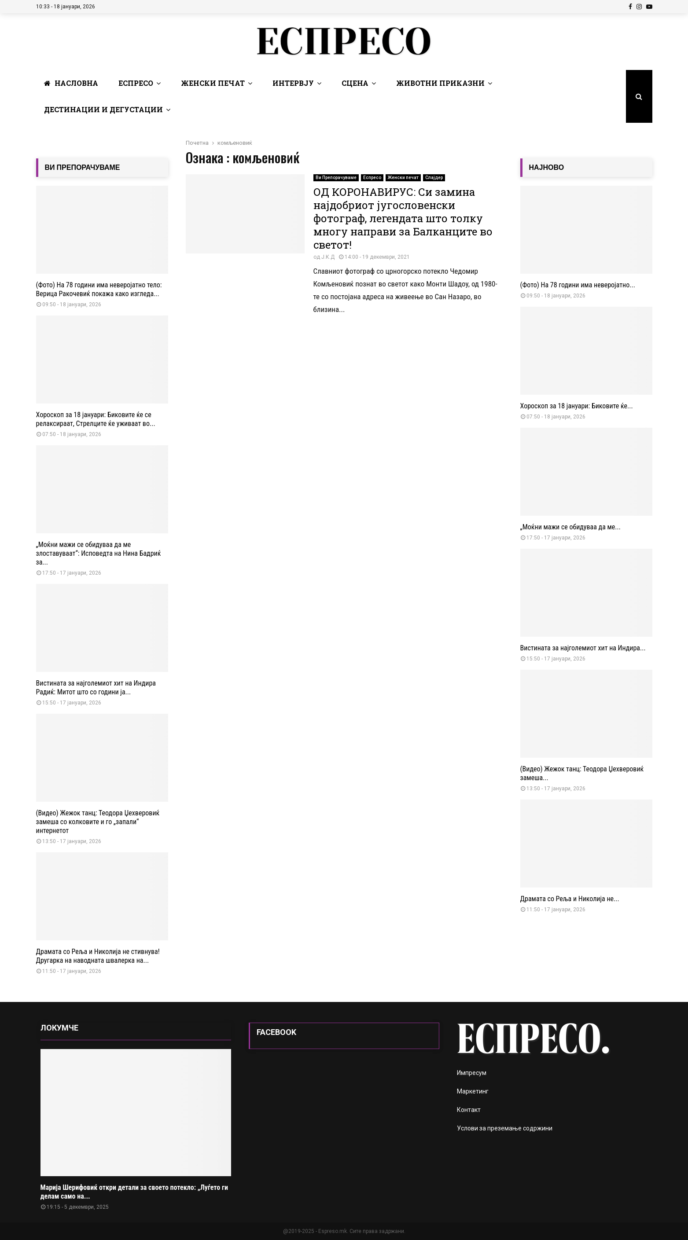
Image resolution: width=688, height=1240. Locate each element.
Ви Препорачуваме (336, 177)
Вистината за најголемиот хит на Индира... (583, 648)
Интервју (293, 83)
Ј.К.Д (328, 257)
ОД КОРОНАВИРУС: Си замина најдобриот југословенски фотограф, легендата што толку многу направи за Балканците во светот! (403, 218)
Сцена (355, 83)
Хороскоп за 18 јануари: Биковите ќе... (576, 406)
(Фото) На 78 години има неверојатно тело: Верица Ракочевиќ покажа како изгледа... (99, 289)
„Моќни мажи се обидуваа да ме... (570, 527)
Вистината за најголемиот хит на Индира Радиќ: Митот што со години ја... (96, 687)
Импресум (471, 1072)
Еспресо (135, 83)
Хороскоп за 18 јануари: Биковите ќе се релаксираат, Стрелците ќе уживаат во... (95, 419)
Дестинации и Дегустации (103, 109)
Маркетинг (473, 1091)
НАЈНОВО (546, 167)
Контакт (469, 1109)
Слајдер (434, 177)
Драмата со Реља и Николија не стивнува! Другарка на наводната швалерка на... (98, 956)
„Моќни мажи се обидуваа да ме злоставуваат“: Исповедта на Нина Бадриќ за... (98, 553)
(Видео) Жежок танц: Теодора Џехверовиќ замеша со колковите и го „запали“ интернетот (98, 822)
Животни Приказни (440, 83)
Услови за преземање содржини (504, 1128)
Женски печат (213, 83)
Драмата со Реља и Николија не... (569, 899)
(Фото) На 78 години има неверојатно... (577, 285)
